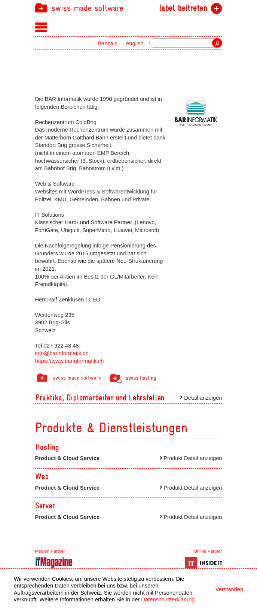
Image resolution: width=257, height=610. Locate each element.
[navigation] (128, 7)
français (107, 43)
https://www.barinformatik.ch (69, 361)
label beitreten (183, 8)
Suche (217, 43)
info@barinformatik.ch (62, 353)
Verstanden (229, 589)
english (135, 43)
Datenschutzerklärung (168, 600)
